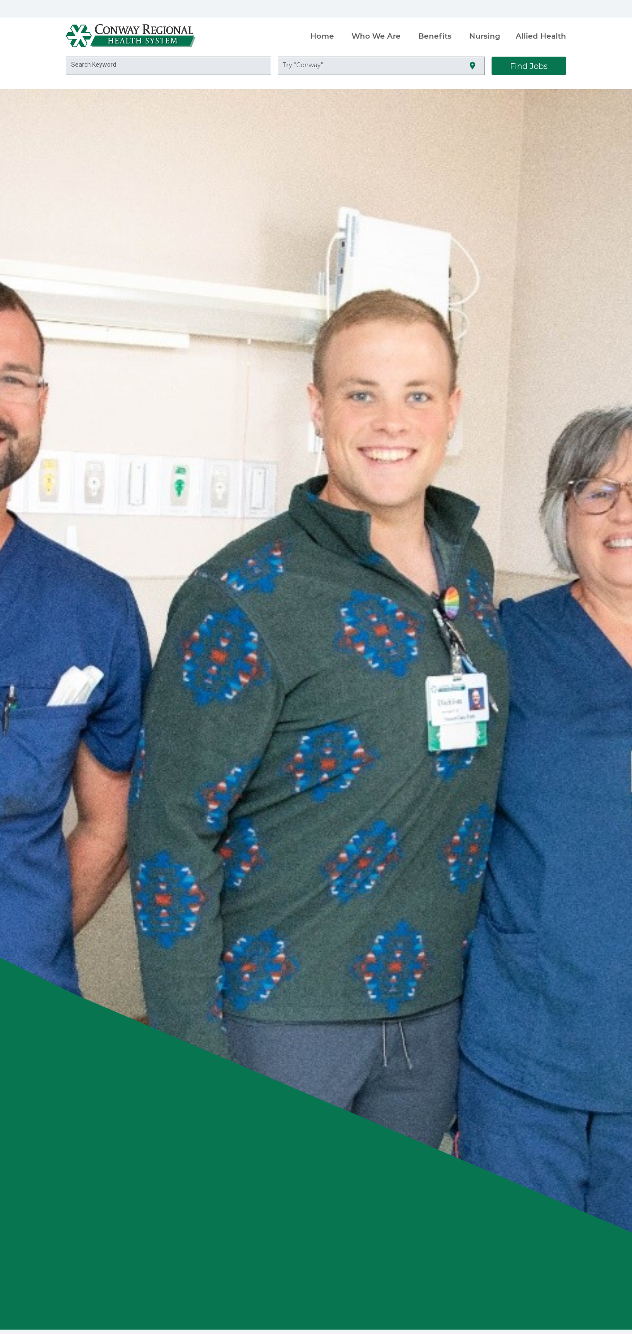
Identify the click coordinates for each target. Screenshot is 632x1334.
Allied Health (541, 36)
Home (322, 36)
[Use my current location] (472, 66)
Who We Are (376, 36)
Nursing (484, 36)
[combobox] (168, 66)
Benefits (435, 36)
